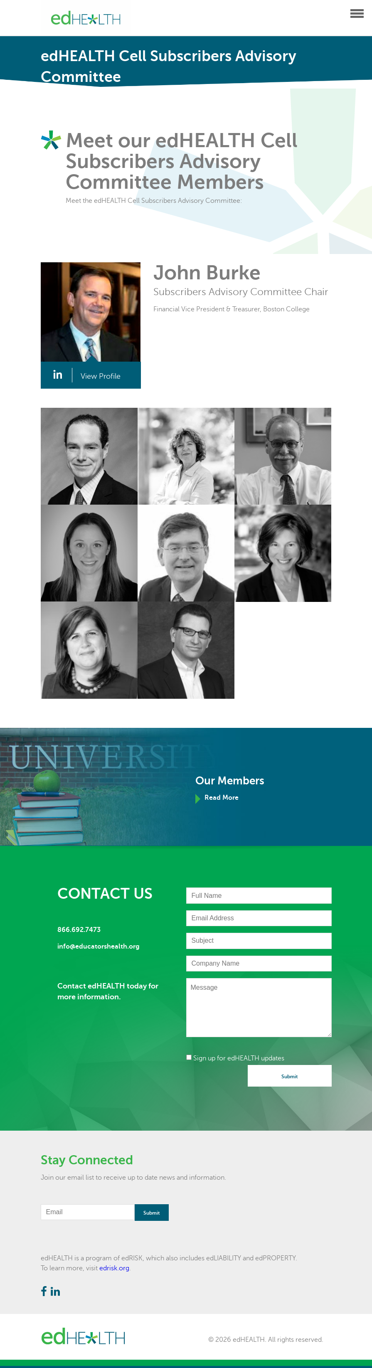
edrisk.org (114, 1268)
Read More (221, 797)
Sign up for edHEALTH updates (235, 1058)
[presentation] (249, 1081)
